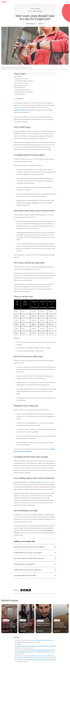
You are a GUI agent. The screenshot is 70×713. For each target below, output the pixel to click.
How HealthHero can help (19, 94)
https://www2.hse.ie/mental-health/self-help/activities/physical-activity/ (39, 659)
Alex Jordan (39, 11)
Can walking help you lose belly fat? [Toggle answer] (35, 564)
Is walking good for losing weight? (21, 78)
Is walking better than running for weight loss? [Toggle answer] (35, 570)
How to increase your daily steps (20, 85)
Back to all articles (36, 8)
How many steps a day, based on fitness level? (23, 80)
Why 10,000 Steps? (18, 76)
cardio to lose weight (35, 482)
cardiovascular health (19, 110)
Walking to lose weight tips (19, 87)
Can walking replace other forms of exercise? (23, 92)
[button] (35, 548)
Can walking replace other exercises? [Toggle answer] (35, 575)
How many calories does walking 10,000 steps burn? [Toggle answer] (35, 558)
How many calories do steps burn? (21, 83)
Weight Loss (41, 23)
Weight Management (30, 23)
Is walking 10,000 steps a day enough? (22, 89)
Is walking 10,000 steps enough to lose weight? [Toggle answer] (35, 553)
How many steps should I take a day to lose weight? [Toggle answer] (35, 547)
